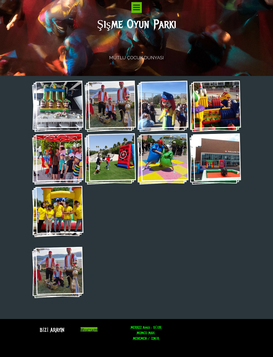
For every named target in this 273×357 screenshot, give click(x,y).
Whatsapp (89, 330)
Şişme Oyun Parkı (136, 24)
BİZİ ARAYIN (52, 330)
